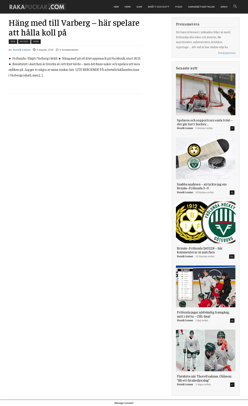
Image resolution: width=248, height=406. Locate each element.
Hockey (24, 41)
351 (232, 256)
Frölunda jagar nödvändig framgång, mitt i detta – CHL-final (203, 314)
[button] (235, 6)
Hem (13, 41)
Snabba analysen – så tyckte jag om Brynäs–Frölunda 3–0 (201, 186)
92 (232, 192)
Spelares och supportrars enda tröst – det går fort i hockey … (205, 122)
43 (232, 320)
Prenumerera (226, 53)
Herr (36, 41)
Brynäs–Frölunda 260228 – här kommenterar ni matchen (200, 250)
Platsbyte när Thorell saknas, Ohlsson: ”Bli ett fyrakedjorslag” (204, 378)
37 (232, 128)
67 (232, 384)
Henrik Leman (21, 49)
